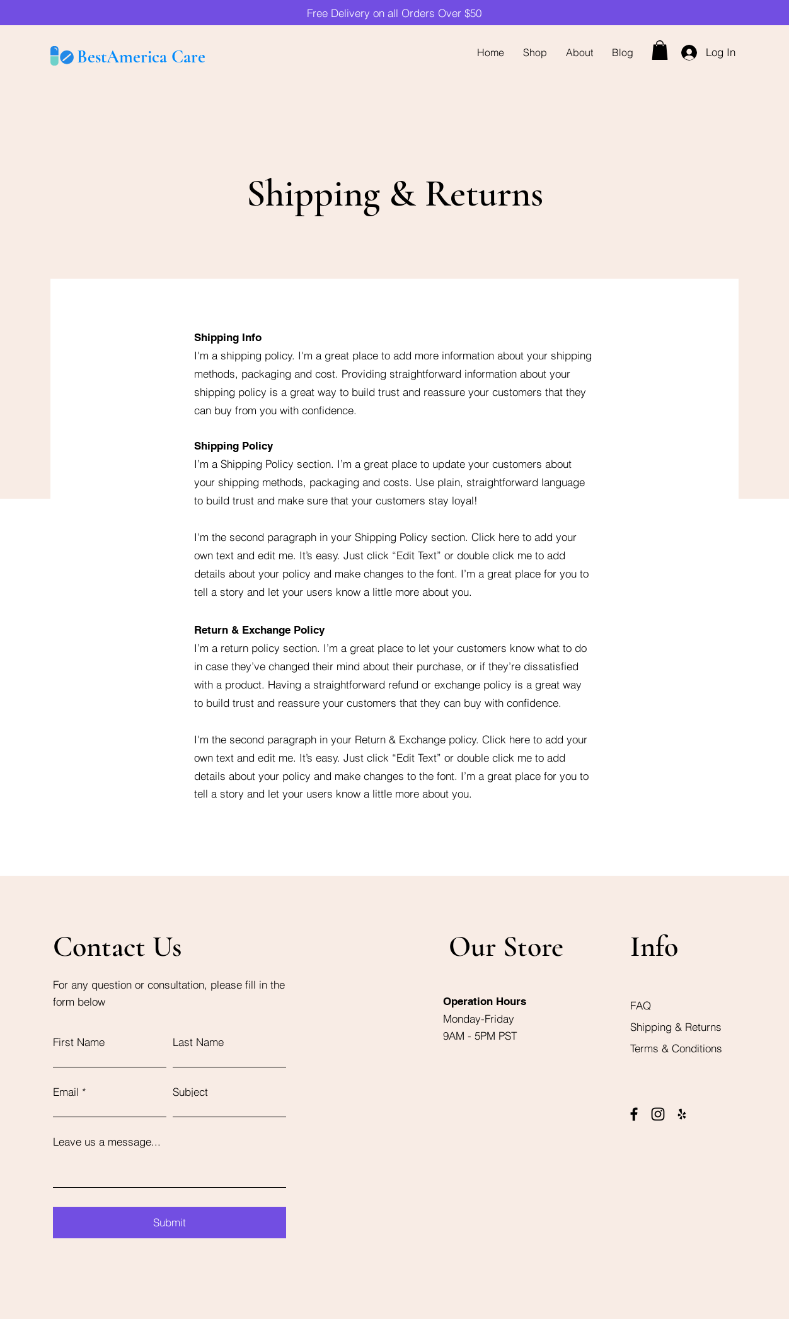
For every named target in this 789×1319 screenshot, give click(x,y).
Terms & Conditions (676, 1048)
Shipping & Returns (677, 1026)
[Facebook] (634, 1114)
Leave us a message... (107, 1141)
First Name (79, 1042)
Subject (190, 1091)
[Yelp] (682, 1114)
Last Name (198, 1042)
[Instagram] (658, 1114)
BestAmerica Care (141, 56)
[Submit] (169, 1222)
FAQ (640, 1005)
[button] (660, 50)
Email (66, 1091)
